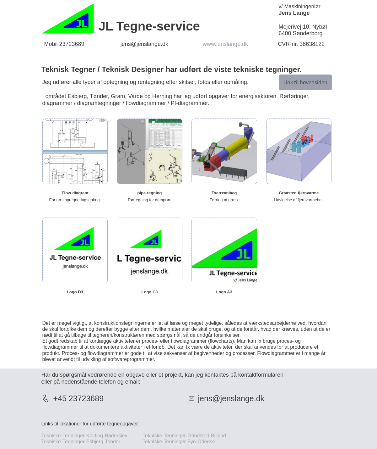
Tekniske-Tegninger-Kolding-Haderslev (85, 435)
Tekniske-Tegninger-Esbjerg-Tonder (81, 441)
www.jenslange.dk (226, 44)
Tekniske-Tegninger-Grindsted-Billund (184, 435)
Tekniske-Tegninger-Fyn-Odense (182, 441)
